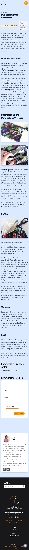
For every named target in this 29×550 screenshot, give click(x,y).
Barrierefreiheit (22, 546)
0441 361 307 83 (14, 522)
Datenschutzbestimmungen (12, 408)
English (17, 535)
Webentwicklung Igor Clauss (14, 548)
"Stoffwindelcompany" (8, 70)
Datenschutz (15, 546)
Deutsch (12, 535)
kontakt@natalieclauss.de (14, 520)
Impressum (5, 546)
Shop (8, 103)
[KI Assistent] (25, 545)
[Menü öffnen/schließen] (26, 3)
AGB (10, 546)
